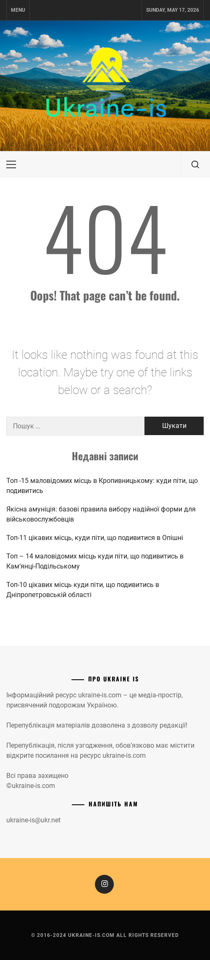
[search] (195, 164)
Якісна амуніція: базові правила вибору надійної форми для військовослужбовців (101, 514)
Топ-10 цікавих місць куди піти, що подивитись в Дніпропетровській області (82, 590)
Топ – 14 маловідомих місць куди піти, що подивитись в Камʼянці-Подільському (95, 561)
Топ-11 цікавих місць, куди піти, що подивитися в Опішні (94, 538)
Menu (18, 10)
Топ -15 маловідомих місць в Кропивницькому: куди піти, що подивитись (102, 486)
